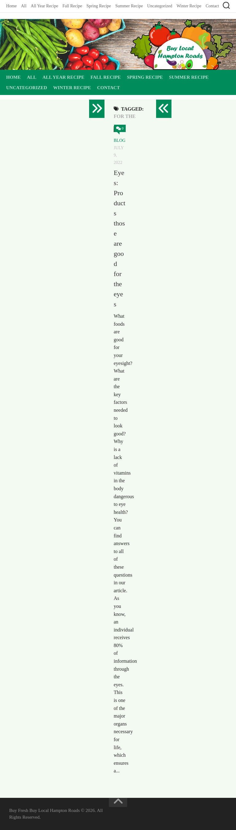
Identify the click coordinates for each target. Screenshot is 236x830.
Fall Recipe (72, 6)
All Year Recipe (44, 6)
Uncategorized (159, 6)
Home (11, 6)
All (23, 6)
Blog (119, 140)
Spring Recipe (98, 6)
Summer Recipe (129, 6)
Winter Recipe (188, 6)
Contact (212, 6)
